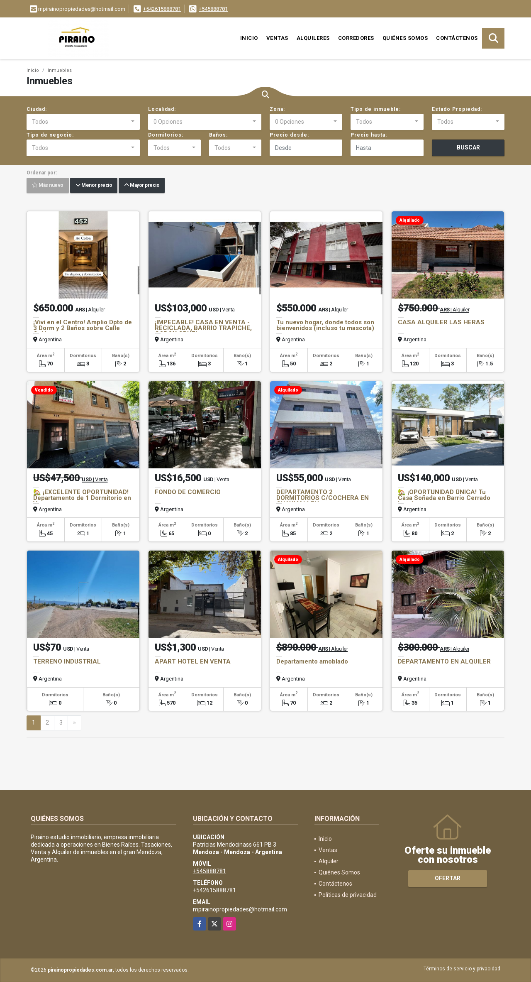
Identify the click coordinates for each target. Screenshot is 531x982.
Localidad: (162, 109)
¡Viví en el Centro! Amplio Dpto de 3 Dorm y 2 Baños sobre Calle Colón (82, 328)
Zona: (277, 109)
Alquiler (329, 861)
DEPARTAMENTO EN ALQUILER (444, 661)
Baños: (218, 135)
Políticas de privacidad (348, 894)
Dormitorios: (165, 135)
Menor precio (94, 186)
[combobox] (83, 122)
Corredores (356, 38)
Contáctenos (457, 38)
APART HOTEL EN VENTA (193, 661)
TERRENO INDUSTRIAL (67, 661)
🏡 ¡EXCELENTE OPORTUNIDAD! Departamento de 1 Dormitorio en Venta (82, 497)
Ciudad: (37, 109)
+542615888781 (162, 9)
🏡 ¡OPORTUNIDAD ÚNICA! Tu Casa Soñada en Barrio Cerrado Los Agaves (444, 497)
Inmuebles (60, 70)
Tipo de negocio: (50, 135)
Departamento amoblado (312, 661)
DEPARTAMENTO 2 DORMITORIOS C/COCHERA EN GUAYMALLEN (322, 497)
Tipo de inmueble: (376, 109)
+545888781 (213, 9)
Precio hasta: (369, 135)
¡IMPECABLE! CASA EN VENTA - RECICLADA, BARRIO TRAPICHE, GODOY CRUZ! (203, 328)
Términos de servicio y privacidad (462, 969)
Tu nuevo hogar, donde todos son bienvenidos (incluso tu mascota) (325, 325)
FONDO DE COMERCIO (188, 492)
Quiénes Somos (405, 38)
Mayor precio (141, 186)
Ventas (277, 38)
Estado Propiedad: (457, 109)
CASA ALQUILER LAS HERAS (441, 322)
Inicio (249, 38)
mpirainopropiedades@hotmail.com (240, 909)
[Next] (74, 722)
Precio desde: (289, 135)
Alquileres (313, 38)
